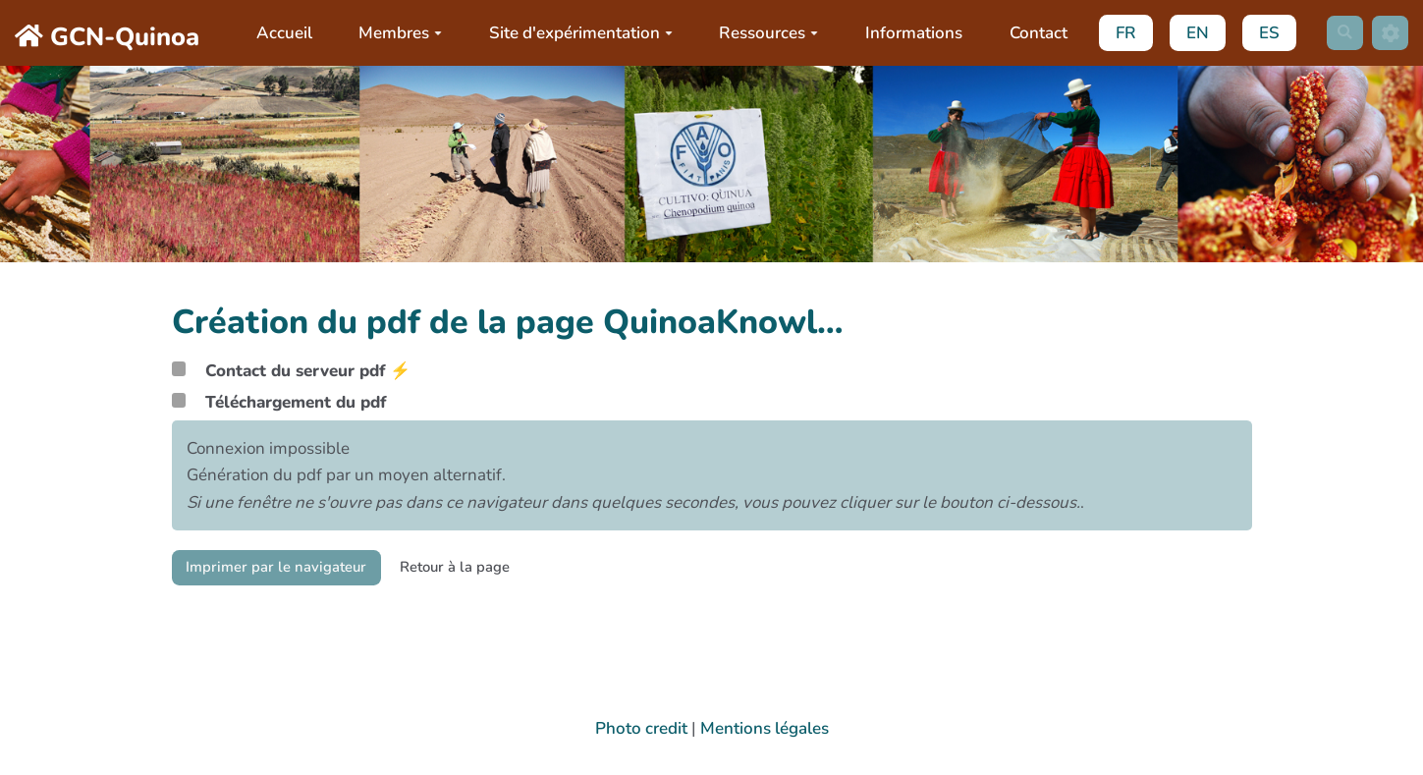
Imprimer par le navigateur (288, 569)
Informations (908, 33)
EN (1191, 33)
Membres (394, 33)
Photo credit (641, 728)
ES (1263, 33)
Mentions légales (764, 728)
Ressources (762, 33)
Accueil (277, 33)
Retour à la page (487, 569)
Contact (1032, 33)
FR (1120, 33)
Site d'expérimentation (575, 33)
